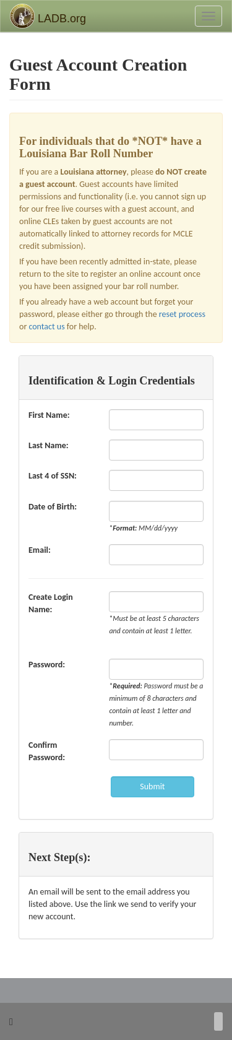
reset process (182, 314)
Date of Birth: (54, 506)
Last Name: (50, 445)
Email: (41, 550)
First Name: (51, 415)
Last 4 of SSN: (54, 475)
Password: (48, 664)
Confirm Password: (48, 751)
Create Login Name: (50, 603)
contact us (46, 326)
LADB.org (48, 16)
